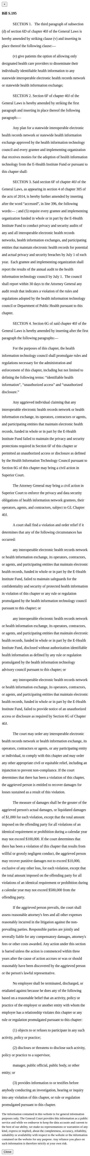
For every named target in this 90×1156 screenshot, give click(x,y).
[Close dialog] (4, 4)
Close (7, 1151)
